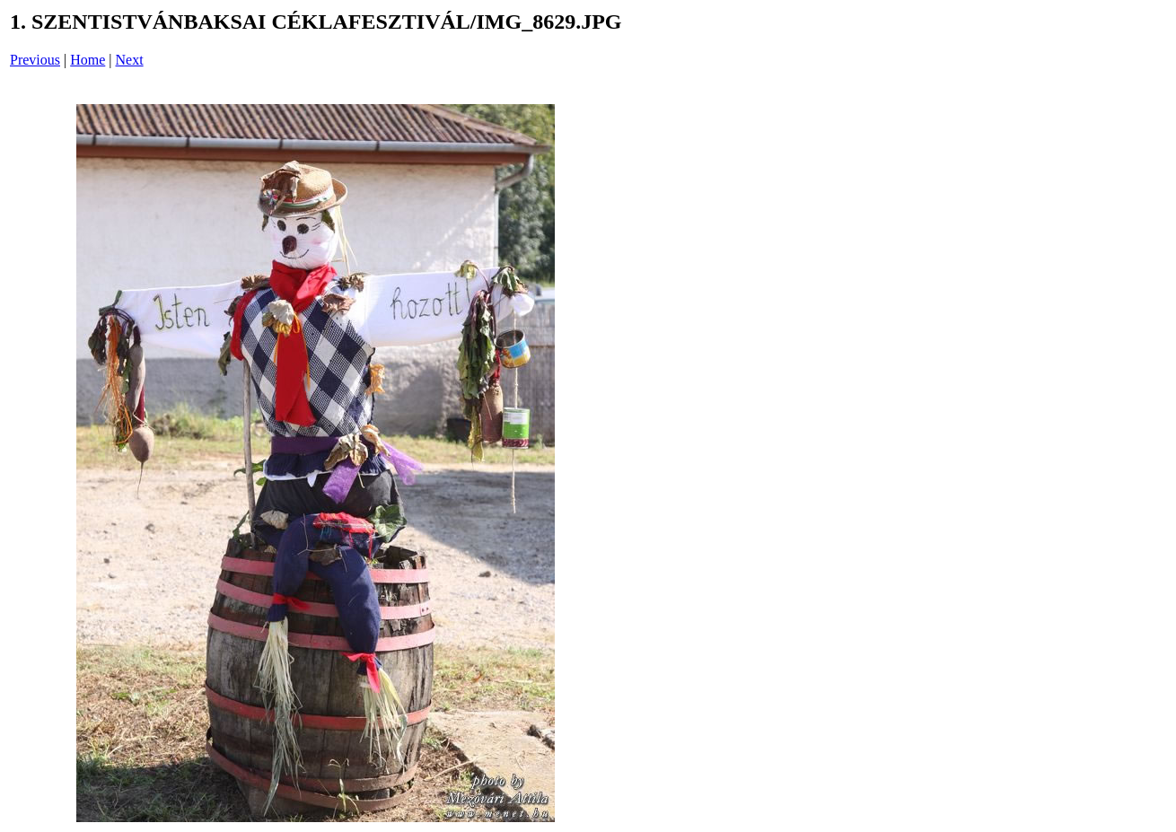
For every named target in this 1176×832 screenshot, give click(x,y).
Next (130, 59)
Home (87, 59)
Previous (35, 59)
